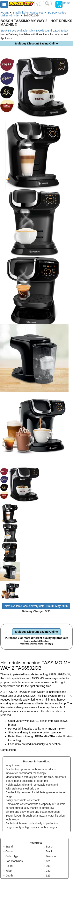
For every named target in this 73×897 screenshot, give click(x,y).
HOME (4, 12)
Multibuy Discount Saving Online (36, 631)
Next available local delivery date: (36, 606)
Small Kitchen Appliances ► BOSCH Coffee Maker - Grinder (33, 14)
